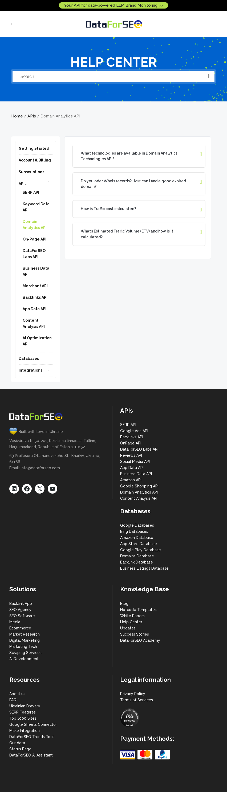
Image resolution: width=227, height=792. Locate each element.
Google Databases (137, 525)
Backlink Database (136, 562)
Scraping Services (25, 653)
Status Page (20, 749)
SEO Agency (20, 610)
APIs (31, 116)
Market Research (24, 634)
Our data (17, 743)
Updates (128, 628)
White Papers (132, 616)
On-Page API (34, 239)
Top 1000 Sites (23, 718)
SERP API (31, 192)
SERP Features (22, 712)
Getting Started (34, 148)
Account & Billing (35, 160)
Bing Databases (134, 531)
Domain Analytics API (139, 492)
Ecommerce (20, 628)
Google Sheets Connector (33, 724)
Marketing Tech (23, 646)
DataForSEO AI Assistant (31, 755)
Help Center (131, 622)
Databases (29, 358)
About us (17, 694)
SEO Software (22, 616)
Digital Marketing (24, 640)
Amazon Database (136, 537)
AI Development (24, 659)
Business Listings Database (144, 568)
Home (17, 116)
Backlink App (20, 603)
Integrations (30, 370)
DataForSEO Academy (140, 640)
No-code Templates (138, 610)
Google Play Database (140, 550)
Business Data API (136, 474)
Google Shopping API (139, 486)
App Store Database (138, 544)
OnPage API (130, 443)
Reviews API (131, 455)
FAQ (13, 700)
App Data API (34, 309)
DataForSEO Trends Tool (31, 737)
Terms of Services (136, 700)
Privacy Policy (132, 694)
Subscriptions (31, 172)
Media (14, 622)
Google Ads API (134, 431)
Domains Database (137, 556)
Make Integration (24, 730)
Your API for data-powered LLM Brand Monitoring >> (113, 5)
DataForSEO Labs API (139, 449)
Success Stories (134, 634)
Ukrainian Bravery (24, 706)
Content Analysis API (138, 498)
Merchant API (35, 286)
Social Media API (135, 461)
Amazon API (130, 480)
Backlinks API (35, 297)
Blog (124, 603)
